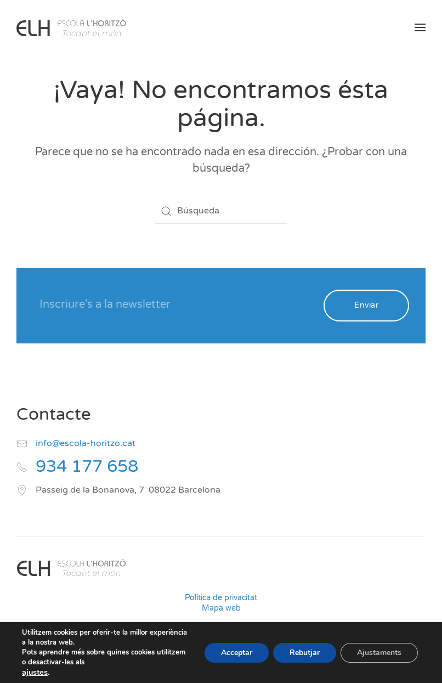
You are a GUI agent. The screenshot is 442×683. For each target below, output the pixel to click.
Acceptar (236, 652)
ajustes (35, 672)
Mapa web (221, 608)
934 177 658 (87, 466)
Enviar (366, 305)
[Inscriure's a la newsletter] (174, 304)
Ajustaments (379, 652)
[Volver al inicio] (71, 27)
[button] (420, 27)
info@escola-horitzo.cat (85, 443)
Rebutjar (305, 652)
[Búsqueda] (221, 211)
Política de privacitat (221, 597)
